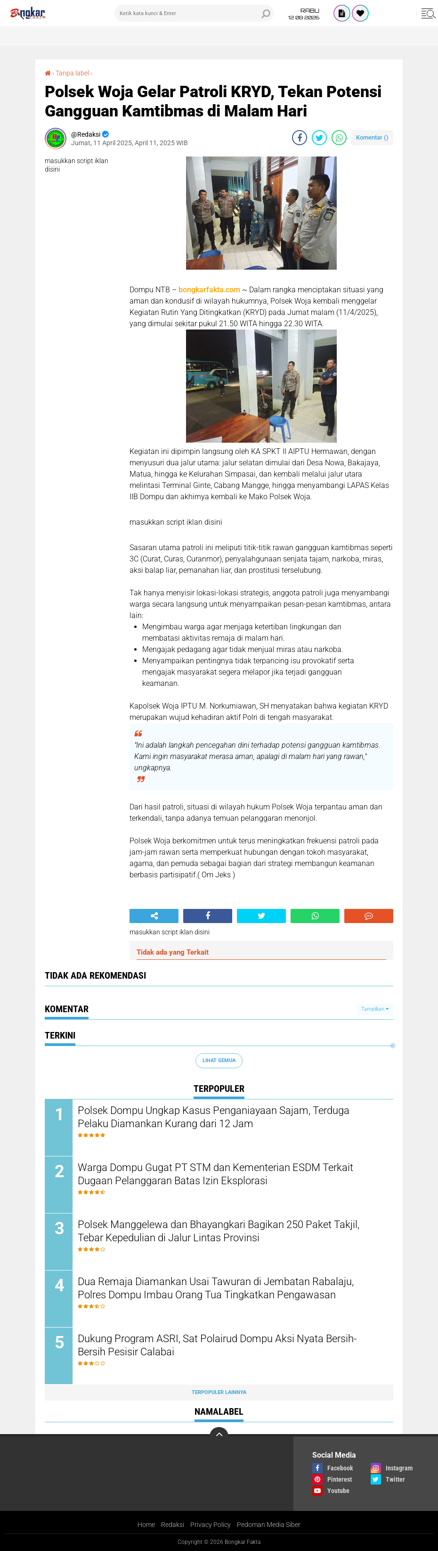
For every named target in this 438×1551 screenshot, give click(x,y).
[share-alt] (154, 916)
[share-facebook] (299, 137)
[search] (194, 13)
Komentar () (372, 137)
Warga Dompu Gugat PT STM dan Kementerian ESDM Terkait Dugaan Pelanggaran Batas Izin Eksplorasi (215, 1174)
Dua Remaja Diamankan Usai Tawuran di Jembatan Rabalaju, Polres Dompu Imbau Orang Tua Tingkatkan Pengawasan (216, 1288)
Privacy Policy (210, 1524)
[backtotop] (219, 1436)
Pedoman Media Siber (268, 1524)
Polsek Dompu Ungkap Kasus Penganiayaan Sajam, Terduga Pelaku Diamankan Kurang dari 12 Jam (213, 1117)
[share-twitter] (319, 137)
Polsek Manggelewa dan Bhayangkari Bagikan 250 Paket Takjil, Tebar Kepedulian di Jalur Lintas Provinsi (218, 1231)
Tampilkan (375, 1009)
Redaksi (172, 1524)
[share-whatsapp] (339, 137)
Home (146, 1524)
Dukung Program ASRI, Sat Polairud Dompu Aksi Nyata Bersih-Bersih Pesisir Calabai (217, 1345)
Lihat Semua (219, 1060)
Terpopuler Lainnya (219, 1392)
